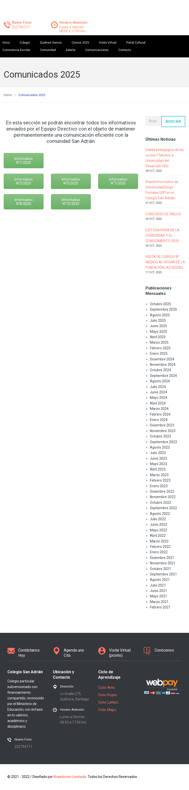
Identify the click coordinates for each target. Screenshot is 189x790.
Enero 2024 (159, 420)
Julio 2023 (158, 453)
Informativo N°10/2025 (71, 202)
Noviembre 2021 (162, 563)
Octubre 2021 (160, 569)
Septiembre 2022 (163, 508)
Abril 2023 (158, 469)
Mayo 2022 (158, 530)
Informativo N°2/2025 (24, 181)
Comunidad (48, 50)
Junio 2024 (158, 392)
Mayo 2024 (158, 398)
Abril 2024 (158, 403)
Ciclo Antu (106, 687)
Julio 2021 (158, 585)
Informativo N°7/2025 (118, 181)
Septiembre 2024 (163, 376)
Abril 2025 (158, 337)
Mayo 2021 (158, 596)
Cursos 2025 (80, 42)
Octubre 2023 (160, 436)
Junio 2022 (158, 524)
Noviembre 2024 (162, 365)
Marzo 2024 (159, 409)
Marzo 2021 (159, 602)
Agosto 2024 (160, 381)
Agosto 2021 (160, 580)
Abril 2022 (158, 536)
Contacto (124, 50)
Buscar (173, 121)
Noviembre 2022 (162, 497)
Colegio (25, 42)
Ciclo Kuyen (107, 695)
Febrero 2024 (160, 414)
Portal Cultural (135, 42)
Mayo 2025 (158, 332)
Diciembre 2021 (162, 558)
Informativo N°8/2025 (24, 202)
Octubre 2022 (160, 502)
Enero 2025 (159, 353)
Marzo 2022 (159, 541)
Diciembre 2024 (162, 359)
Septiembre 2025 (163, 309)
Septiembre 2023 (163, 442)
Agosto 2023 (160, 447)
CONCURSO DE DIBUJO (163, 214)
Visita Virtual (107, 42)
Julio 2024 (158, 387)
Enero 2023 (159, 486)
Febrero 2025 (160, 348)
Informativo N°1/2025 (24, 161)
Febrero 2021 (160, 607)
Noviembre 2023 (162, 431)
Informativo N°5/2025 (71, 181)
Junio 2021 (158, 591)
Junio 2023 (158, 458)
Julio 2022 (158, 519)
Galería (70, 50)
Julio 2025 (158, 320)
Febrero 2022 (160, 547)
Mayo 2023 (158, 464)
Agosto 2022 (160, 514)
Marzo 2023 (159, 475)
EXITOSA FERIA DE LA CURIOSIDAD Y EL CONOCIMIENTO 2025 (162, 235)
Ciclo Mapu (107, 709)
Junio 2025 (158, 326)
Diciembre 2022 (162, 491)
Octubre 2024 (160, 370)
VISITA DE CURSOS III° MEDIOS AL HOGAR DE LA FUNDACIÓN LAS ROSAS (165, 262)
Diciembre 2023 (162, 425)
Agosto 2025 (160, 315)
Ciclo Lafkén (108, 702)
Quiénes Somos (51, 42)
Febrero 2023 (160, 480)
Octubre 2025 (160, 304)
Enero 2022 (159, 552)
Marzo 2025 (159, 342)
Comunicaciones (97, 50)
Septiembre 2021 (163, 574)
